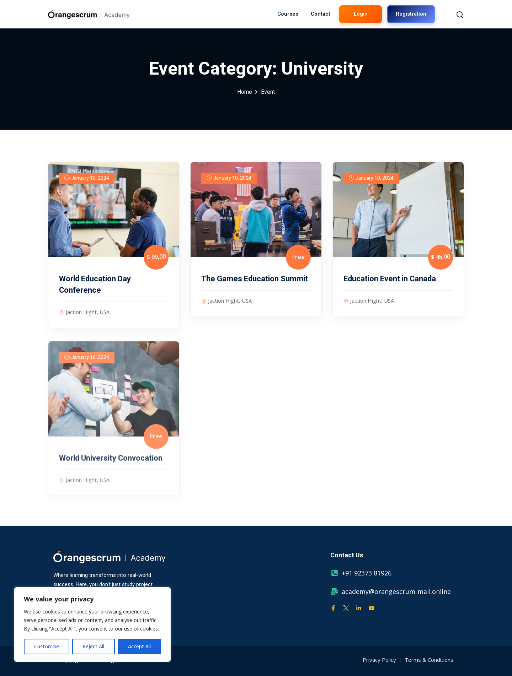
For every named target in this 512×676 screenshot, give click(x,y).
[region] (92, 624)
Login (361, 14)
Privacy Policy (379, 659)
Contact (320, 14)
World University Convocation (110, 463)
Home (244, 92)
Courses (287, 14)
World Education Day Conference (95, 284)
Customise (46, 646)
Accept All (139, 646)
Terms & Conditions (429, 659)
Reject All (93, 646)
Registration (411, 14)
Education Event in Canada (389, 279)
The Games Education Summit (254, 279)
